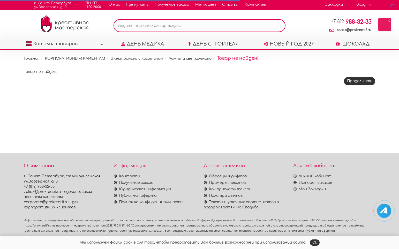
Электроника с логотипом (137, 59)
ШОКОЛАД (353, 44)
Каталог (64, 42)
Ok (314, 242)
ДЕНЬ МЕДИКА (142, 44)
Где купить (137, 4)
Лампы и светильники (190, 59)
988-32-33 (351, 22)
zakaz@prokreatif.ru (353, 30)
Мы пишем (205, 4)
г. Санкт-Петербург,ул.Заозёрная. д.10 (50, 5)
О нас (114, 4)
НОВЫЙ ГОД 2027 (289, 44)
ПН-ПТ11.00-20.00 (90, 5)
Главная (32, 59)
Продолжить (359, 81)
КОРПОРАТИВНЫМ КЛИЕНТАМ (75, 59)
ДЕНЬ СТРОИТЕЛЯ (213, 44)
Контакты (255, 4)
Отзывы (230, 4)
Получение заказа (172, 4)
